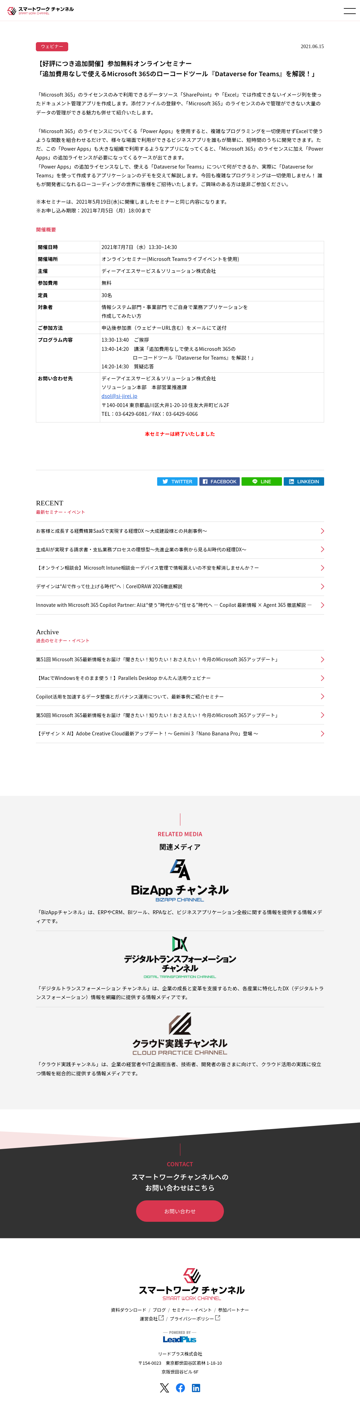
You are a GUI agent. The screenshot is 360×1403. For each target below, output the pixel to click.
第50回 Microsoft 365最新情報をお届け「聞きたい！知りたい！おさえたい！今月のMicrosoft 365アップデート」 (158, 715)
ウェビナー (52, 46)
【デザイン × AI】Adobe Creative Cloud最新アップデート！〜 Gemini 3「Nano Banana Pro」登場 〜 (147, 733)
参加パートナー (233, 1309)
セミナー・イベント (192, 1309)
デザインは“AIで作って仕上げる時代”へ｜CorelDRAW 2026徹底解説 (109, 586)
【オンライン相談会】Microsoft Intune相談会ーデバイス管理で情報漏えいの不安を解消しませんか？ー (147, 567)
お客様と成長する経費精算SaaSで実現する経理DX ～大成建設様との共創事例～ (121, 530)
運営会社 (152, 1318)
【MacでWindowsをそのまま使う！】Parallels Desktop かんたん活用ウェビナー (123, 678)
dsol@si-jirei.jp (119, 395)
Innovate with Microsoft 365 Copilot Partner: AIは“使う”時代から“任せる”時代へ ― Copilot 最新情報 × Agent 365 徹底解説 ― (174, 605)
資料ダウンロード (129, 1309)
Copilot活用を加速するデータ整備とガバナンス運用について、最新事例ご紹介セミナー (130, 696)
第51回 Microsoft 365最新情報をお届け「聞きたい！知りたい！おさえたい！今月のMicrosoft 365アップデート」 (158, 659)
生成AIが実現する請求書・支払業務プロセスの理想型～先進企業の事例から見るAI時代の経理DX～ (141, 549)
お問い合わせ (180, 1211)
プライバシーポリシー (195, 1318)
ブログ (159, 1309)
